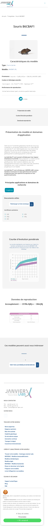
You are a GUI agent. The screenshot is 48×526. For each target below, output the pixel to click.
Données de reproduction (24, 120)
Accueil (4, 16)
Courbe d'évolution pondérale (24, 115)
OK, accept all (22, 520)
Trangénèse (10, 16)
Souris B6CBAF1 (20, 16)
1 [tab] (25, 360)
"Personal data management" (25, 509)
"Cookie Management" (8, 507)
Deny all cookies (22, 513)
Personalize (22, 517)
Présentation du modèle (23, 110)
